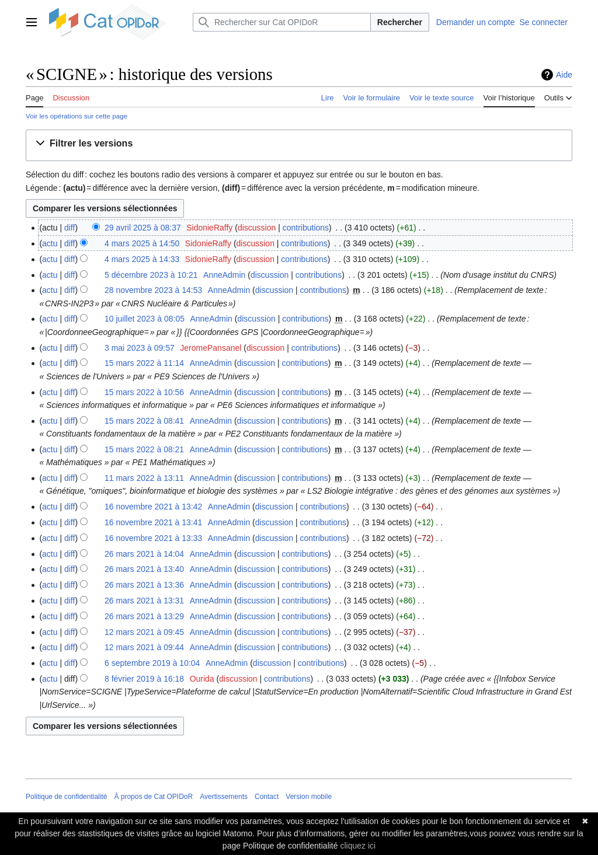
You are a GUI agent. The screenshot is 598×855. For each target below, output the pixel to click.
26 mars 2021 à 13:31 (144, 600)
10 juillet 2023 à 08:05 (145, 318)
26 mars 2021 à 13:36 (144, 584)
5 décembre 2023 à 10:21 (151, 275)
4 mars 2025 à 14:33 (142, 259)
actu (49, 243)
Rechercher (399, 22)
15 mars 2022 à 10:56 (144, 392)
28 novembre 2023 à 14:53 (153, 290)
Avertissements (224, 797)
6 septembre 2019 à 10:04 (152, 663)
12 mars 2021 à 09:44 (144, 647)
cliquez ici (358, 845)
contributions (306, 227)
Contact (267, 797)
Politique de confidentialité (66, 797)
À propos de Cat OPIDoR (153, 797)
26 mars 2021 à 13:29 (144, 616)
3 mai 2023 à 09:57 (140, 348)
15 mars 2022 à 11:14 (144, 363)
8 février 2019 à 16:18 (144, 678)
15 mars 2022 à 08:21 (144, 449)
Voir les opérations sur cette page (76, 116)
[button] (86, 143)
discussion (257, 227)
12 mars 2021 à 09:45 (144, 632)
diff (69, 227)
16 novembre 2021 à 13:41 (153, 522)
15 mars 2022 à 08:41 (144, 420)
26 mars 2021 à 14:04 (144, 554)
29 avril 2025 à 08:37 (143, 227)
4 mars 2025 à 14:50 (142, 243)
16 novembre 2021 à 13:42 (153, 506)
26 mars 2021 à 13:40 (144, 569)
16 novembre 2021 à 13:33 (153, 538)
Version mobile (309, 797)
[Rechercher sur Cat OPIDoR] (282, 22)
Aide (564, 74)
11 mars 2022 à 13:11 (144, 478)
